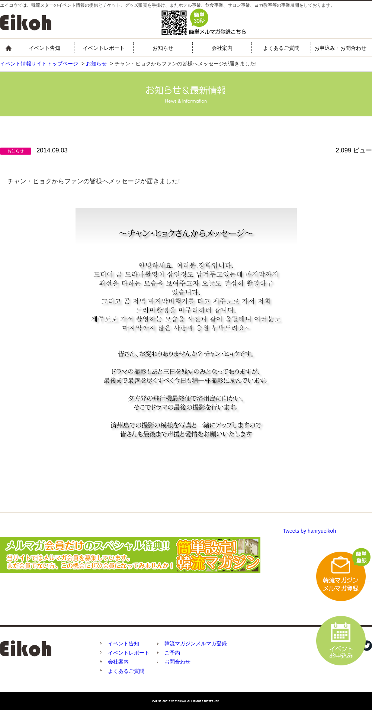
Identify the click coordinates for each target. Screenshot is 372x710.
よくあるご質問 (281, 48)
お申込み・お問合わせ (340, 48)
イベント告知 (44, 48)
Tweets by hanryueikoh (309, 531)
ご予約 (172, 653)
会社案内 (222, 48)
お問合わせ (177, 662)
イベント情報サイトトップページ (39, 64)
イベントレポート (104, 48)
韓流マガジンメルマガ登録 (195, 643)
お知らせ (163, 48)
